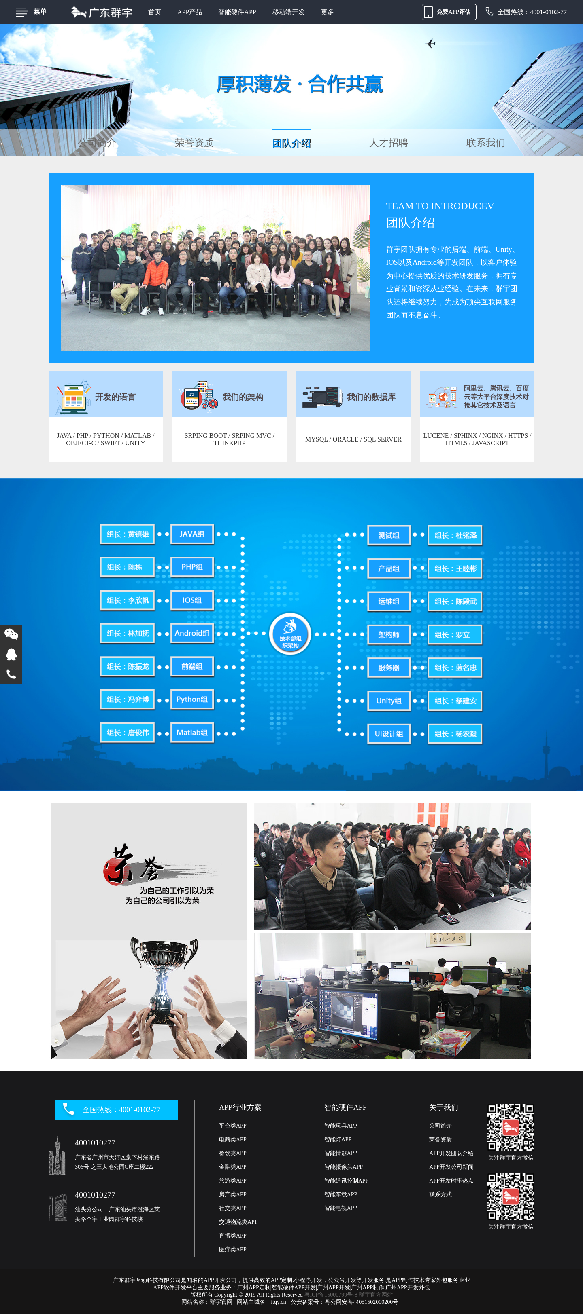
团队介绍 (291, 143)
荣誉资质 (194, 142)
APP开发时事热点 (451, 1181)
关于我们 (443, 1107)
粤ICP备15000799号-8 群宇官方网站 (348, 1295)
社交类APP (233, 1208)
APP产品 (189, 11)
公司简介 (97, 142)
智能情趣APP (340, 1153)
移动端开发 (288, 11)
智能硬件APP (237, 11)
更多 (327, 11)
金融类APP (233, 1167)
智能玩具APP (340, 1126)
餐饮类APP (233, 1153)
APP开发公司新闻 (451, 1167)
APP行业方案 (240, 1107)
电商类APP (233, 1140)
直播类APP (233, 1236)
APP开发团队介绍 (451, 1153)
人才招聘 (388, 142)
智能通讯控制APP (346, 1181)
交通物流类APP (238, 1222)
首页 (154, 11)
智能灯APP (338, 1140)
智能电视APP (340, 1208)
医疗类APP (233, 1250)
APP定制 (282, 1280)
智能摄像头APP (343, 1167)
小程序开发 (308, 1280)
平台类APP (233, 1126)
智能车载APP (340, 1195)
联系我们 (485, 142)
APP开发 (215, 1280)
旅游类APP (233, 1181)
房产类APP (233, 1195)
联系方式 (440, 1195)
